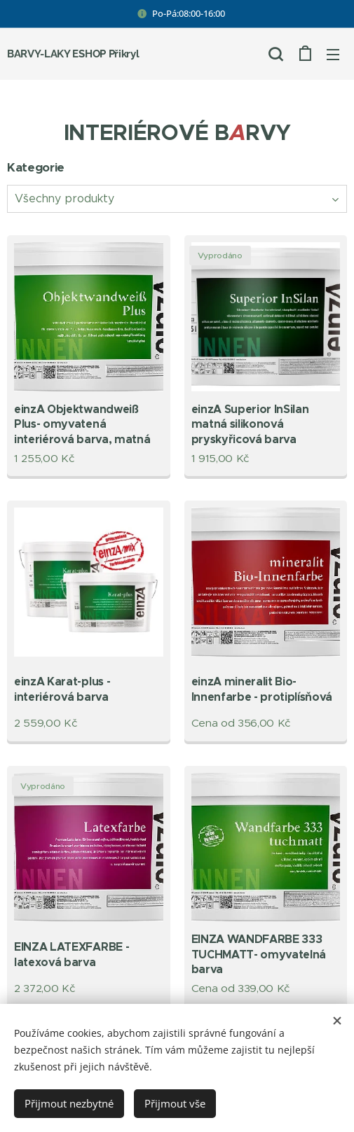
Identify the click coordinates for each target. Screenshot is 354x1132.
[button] (275, 53)
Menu (333, 54)
